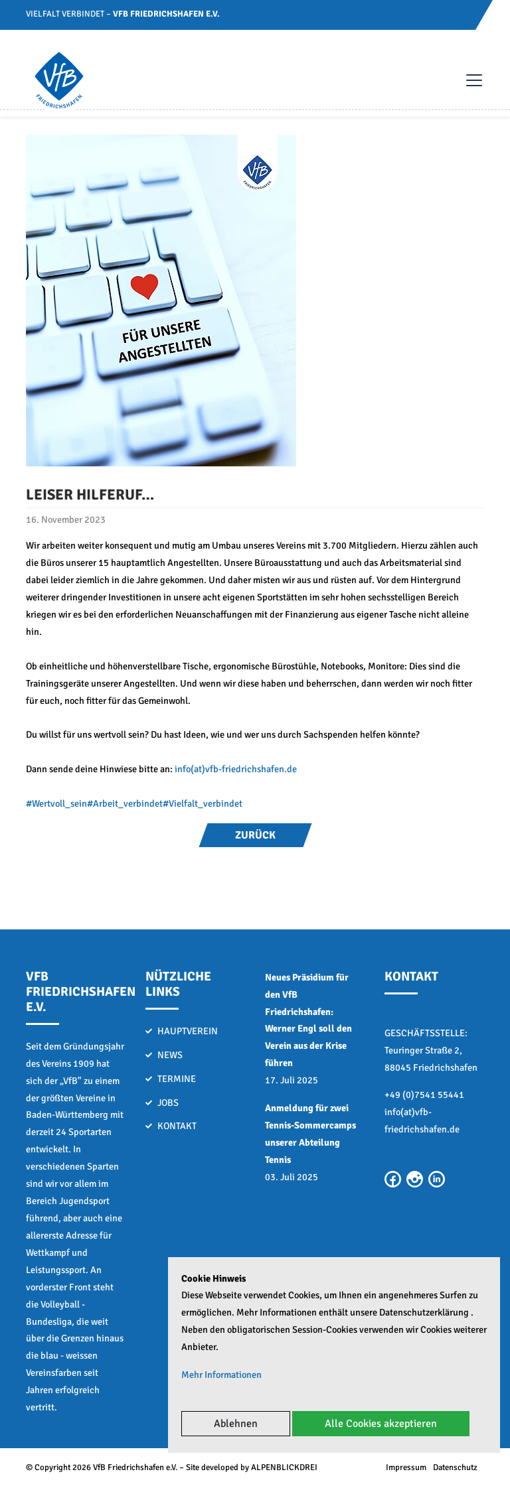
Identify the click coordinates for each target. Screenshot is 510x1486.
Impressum (406, 1467)
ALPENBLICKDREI (284, 1467)
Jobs (168, 1103)
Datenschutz (455, 1467)
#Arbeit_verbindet (125, 803)
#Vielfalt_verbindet (202, 803)
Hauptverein (187, 1031)
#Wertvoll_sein (56, 803)
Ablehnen (236, 1423)
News (170, 1055)
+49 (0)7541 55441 (424, 1095)
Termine (176, 1079)
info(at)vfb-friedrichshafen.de (236, 769)
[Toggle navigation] (467, 80)
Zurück (255, 835)
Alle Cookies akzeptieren (381, 1423)
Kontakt (177, 1126)
